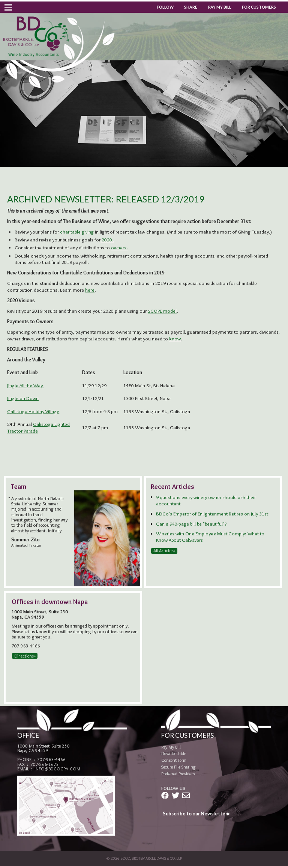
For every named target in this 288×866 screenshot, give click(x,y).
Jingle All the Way (25, 385)
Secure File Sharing (178, 767)
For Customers (259, 7)
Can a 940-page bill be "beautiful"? (191, 524)
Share (190, 7)
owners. (119, 247)
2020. (107, 240)
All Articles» (164, 550)
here (89, 290)
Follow (165, 7)
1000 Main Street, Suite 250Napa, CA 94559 (43, 748)
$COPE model (162, 311)
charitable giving (77, 232)
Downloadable (173, 753)
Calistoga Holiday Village (33, 411)
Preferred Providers (178, 773)
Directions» (25, 656)
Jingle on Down (23, 398)
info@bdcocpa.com (57, 769)
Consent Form (173, 760)
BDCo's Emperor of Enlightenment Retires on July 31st (212, 514)
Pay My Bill (219, 7)
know (175, 339)
